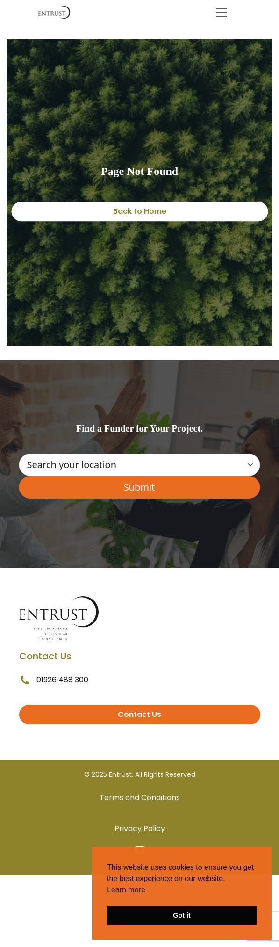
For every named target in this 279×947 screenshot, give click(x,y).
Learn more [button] (126, 890)
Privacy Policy (139, 828)
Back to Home (139, 211)
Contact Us (139, 714)
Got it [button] (182, 915)
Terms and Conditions (140, 797)
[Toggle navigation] (221, 13)
